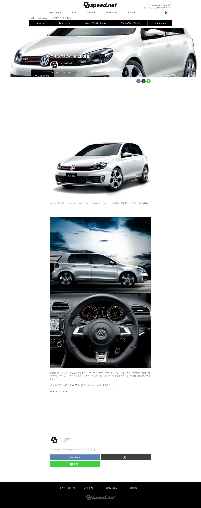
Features (64, 23)
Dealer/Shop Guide (130, 23)
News (40, 23)
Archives (160, 23)
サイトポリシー (89, 488)
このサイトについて (67, 488)
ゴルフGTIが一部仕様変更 (70, 56)
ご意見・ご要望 (111, 488)
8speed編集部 (66, 63)
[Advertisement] (100, 104)
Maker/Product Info (95, 23)
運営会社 (133, 488)
